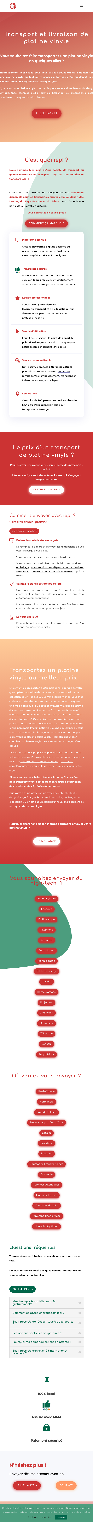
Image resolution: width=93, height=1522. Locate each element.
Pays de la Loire (46, 1112)
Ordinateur (46, 1023)
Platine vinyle (46, 919)
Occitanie (46, 1174)
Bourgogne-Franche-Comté (46, 1164)
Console (47, 1044)
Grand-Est (46, 1143)
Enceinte (46, 909)
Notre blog (22, 1289)
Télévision (46, 1033)
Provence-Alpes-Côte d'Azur (46, 1122)
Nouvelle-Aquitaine (46, 1226)
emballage (22, 567)
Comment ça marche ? (24, 531)
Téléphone (46, 929)
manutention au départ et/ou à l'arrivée (57, 567)
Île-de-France (46, 1091)
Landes (46, 1133)
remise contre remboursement (42, 375)
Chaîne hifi (46, 1012)
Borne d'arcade (46, 992)
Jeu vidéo (47, 940)
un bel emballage (57, 765)
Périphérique (46, 1054)
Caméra (46, 981)
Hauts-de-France (46, 1195)
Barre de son (46, 950)
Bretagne (46, 1153)
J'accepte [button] (61, 1517)
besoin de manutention (56, 756)
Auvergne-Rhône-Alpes (46, 1216)
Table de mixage (46, 971)
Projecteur (46, 1002)
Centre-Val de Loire (46, 1205)
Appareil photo (46, 898)
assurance (59, 372)
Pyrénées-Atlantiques (46, 1184)
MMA (43, 288)
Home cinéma (46, 961)
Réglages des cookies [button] (39, 1517)
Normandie (46, 1101)
